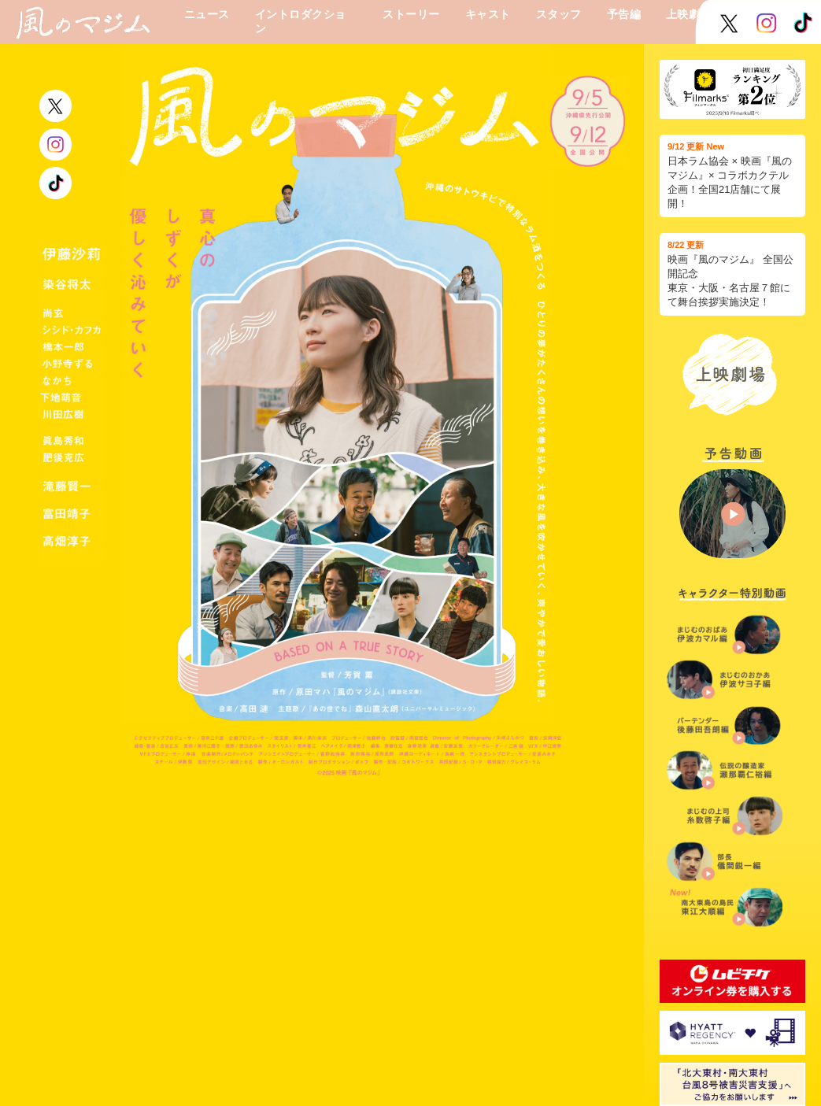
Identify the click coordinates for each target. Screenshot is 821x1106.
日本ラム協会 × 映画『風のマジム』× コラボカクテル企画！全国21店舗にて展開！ (732, 175)
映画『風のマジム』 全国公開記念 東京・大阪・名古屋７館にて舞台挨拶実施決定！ (732, 273)
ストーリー (411, 14)
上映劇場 (689, 14)
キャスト (488, 14)
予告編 (624, 14)
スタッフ (559, 14)
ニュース (207, 14)
